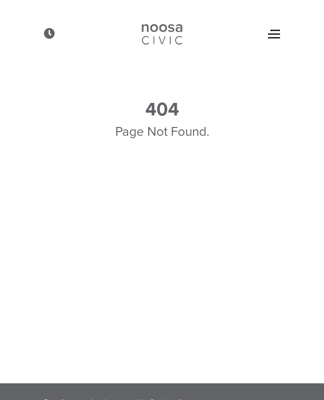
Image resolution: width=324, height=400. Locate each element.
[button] (49, 33)
